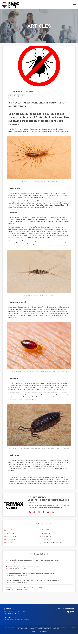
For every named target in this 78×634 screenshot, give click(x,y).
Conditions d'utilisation (35, 628)
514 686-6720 (12, 617)
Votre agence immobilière (51, 543)
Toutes (8, 530)
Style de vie (45, 539)
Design (8, 543)
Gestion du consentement (52, 628)
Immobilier (45, 533)
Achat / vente (10, 536)
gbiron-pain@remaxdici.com (19, 620)
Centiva (43, 631)
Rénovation (45, 536)
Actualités (9, 539)
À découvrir (10, 533)
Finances (44, 530)
